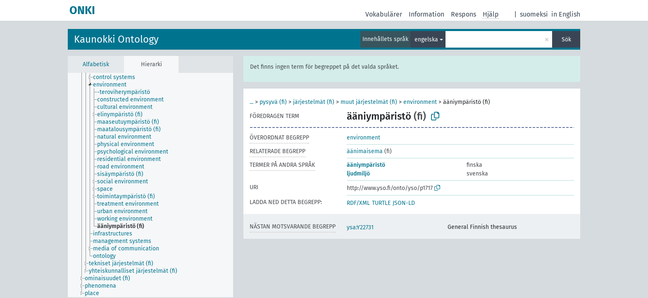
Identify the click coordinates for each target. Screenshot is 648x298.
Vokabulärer (383, 14)
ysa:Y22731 (360, 227)
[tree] (150, 185)
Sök (566, 39)
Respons (463, 14)
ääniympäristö (366, 164)
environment (420, 102)
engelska (426, 39)
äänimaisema (365, 151)
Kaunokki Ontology (116, 39)
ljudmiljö (358, 173)
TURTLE (381, 203)
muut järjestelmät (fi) (369, 102)
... (251, 102)
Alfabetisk (96, 64)
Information (426, 14)
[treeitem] (118, 77)
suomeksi (534, 14)
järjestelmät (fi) (313, 102)
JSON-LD (404, 203)
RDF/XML (358, 203)
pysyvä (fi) (273, 102)
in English (565, 14)
